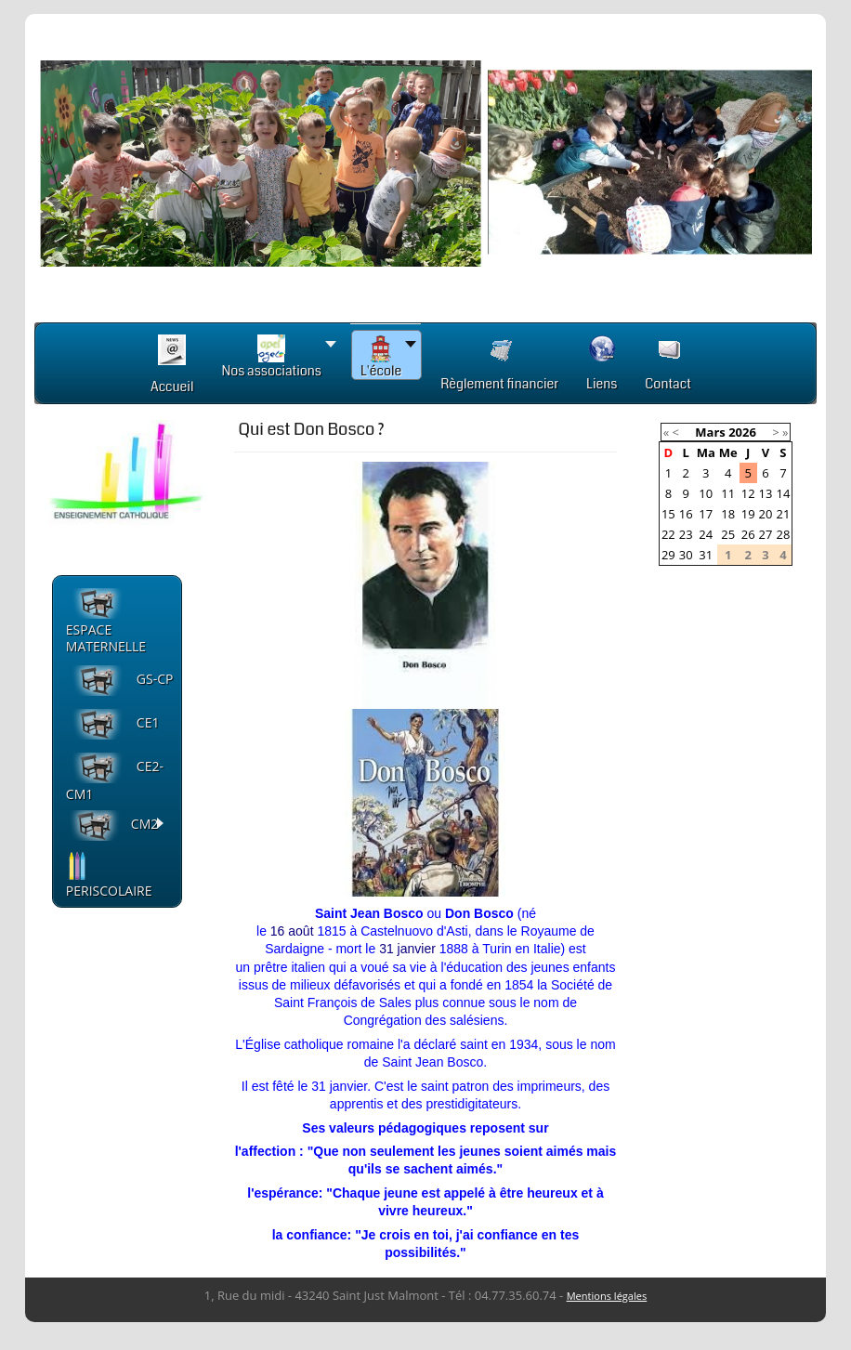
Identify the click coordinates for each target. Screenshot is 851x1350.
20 (766, 513)
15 (668, 513)
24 (706, 534)
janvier (417, 948)
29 (668, 554)
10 (706, 493)
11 (728, 493)
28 (783, 534)
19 (748, 513)
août (300, 931)
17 (706, 513)
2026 (742, 432)
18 (728, 513)
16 (277, 931)
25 (728, 534)
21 (783, 513)
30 (686, 554)
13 (766, 493)
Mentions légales (607, 1296)
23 (686, 534)
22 (668, 534)
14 (783, 493)
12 (748, 493)
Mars (710, 432)
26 (748, 534)
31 (386, 948)
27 (766, 534)
